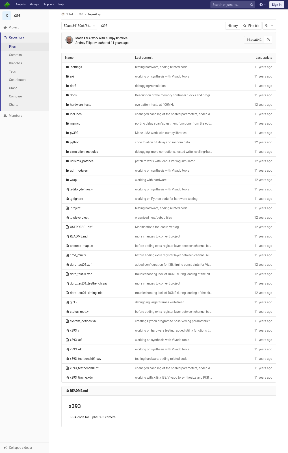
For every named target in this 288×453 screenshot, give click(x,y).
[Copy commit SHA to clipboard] (268, 40)
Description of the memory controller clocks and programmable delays (184, 95)
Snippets (48, 4)
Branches (15, 63)
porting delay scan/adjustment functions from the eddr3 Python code (183, 123)
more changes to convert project (157, 236)
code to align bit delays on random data (162, 142)
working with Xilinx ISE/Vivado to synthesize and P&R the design (179, 377)
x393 (104, 26)
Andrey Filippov (86, 43)
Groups (34, 4)
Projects (21, 4)
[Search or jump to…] (233, 5)
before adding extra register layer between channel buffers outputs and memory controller (197, 246)
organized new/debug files (153, 217)
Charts (13, 104)
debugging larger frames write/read (159, 302)
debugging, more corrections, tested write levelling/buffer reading (180, 151)
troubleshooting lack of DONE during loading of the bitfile (174, 274)
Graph (13, 88)
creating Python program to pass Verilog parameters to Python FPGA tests (186, 321)
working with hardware (151, 180)
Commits (15, 55)
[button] (24, 447)
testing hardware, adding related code (161, 67)
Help (61, 4)
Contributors (17, 80)
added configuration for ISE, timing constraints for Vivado (175, 264)
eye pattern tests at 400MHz (155, 104)
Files (12, 46)
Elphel (67, 14)
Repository (94, 14)
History (233, 26)
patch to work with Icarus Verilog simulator (165, 161)
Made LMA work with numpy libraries (102, 38)
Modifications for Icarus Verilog (157, 227)
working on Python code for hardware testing (166, 199)
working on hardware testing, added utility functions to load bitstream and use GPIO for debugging (203, 330)
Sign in (277, 4)
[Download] (269, 26)
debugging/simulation (150, 86)
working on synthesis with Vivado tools (162, 76)
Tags (12, 71)
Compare (15, 96)
